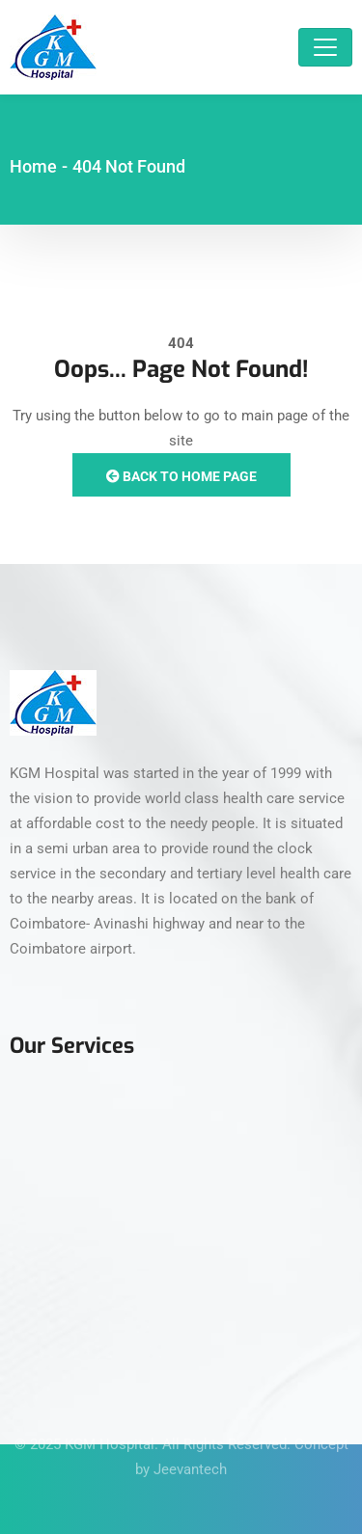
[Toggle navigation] (325, 47)
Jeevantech (190, 1459)
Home (33, 166)
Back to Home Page (181, 476)
